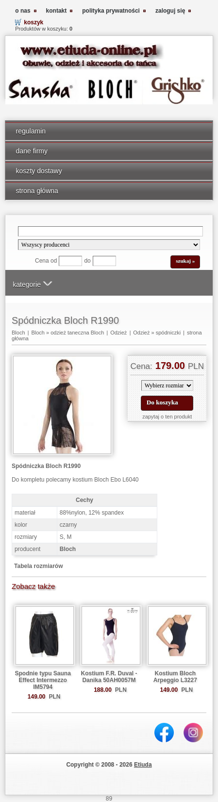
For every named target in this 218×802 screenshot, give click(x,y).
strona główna (37, 191)
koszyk (33, 22)
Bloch (18, 332)
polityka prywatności (111, 10)
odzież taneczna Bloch (77, 332)
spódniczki (168, 332)
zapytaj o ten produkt (167, 416)
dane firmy (32, 151)
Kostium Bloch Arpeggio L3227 (175, 677)
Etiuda (143, 764)
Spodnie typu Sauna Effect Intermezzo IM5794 (43, 680)
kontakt (56, 10)
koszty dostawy (39, 171)
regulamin (31, 131)
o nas (22, 10)
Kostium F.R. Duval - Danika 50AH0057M (109, 677)
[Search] (110, 231)
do (87, 260)
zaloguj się (170, 10)
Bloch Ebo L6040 (116, 479)
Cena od (46, 260)
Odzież (118, 332)
